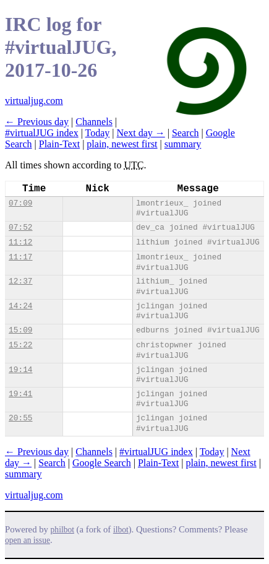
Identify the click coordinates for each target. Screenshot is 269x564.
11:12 (20, 242)
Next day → (141, 133)
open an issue (27, 540)
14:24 (20, 306)
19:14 (20, 370)
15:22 (20, 345)
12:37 (20, 281)
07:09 (20, 203)
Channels (94, 121)
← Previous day (37, 121)
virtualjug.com (34, 100)
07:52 (20, 227)
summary (183, 144)
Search (185, 133)
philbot (62, 529)
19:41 (20, 394)
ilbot (121, 529)
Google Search (101, 463)
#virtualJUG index (42, 133)
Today (97, 133)
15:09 (20, 330)
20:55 (20, 418)
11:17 (20, 257)
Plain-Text (59, 144)
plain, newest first (122, 144)
